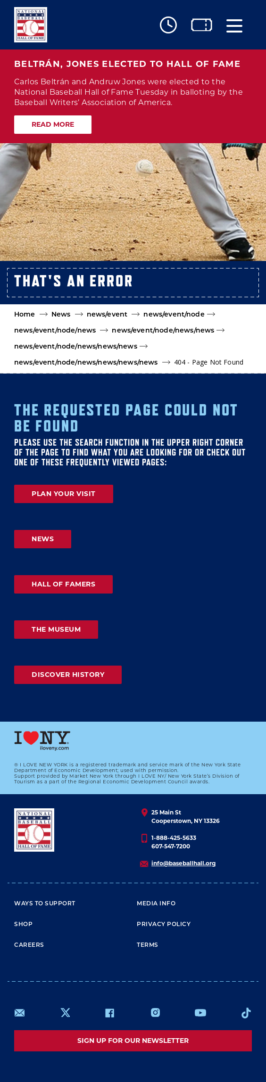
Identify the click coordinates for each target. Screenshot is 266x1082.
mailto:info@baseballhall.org (19, 1012)
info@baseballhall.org (183, 863)
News (61, 314)
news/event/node (173, 314)
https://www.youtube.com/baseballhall (200, 1012)
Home (24, 314)
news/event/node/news (55, 330)
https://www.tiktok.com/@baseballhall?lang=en (246, 1012)
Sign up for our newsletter (133, 1040)
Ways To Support (44, 904)
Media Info (156, 904)
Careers (29, 945)
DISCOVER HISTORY (68, 674)
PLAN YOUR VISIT (64, 493)
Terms (147, 945)
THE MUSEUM (56, 629)
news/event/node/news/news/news (75, 346)
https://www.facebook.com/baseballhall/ (109, 1012)
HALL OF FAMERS (63, 584)
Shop (23, 924)
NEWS (43, 539)
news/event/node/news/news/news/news (86, 362)
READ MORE (53, 124)
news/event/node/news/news (163, 330)
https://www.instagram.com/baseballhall (155, 1012)
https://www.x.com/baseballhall (65, 1012)
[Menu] (234, 24)
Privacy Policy (164, 924)
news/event (107, 314)
